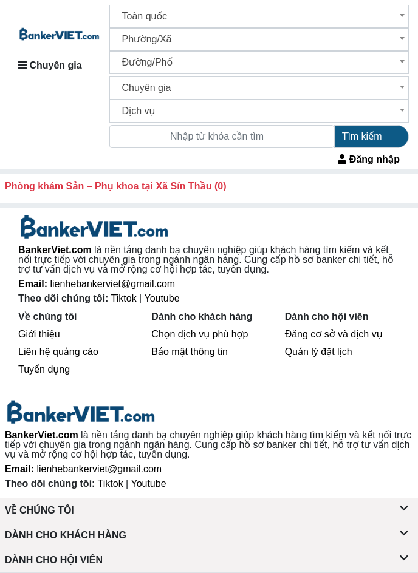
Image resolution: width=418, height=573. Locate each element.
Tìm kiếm (362, 136)
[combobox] (259, 16)
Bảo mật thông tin (189, 352)
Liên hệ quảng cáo (58, 352)
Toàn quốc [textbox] (145, 16)
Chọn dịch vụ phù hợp (199, 334)
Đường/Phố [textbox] (147, 62)
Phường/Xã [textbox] (147, 39)
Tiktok (125, 298)
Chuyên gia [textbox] (146, 88)
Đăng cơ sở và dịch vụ (334, 334)
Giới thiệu (39, 334)
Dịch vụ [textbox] (139, 111)
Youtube (161, 298)
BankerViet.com (55, 250)
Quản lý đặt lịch (318, 352)
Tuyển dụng (44, 369)
